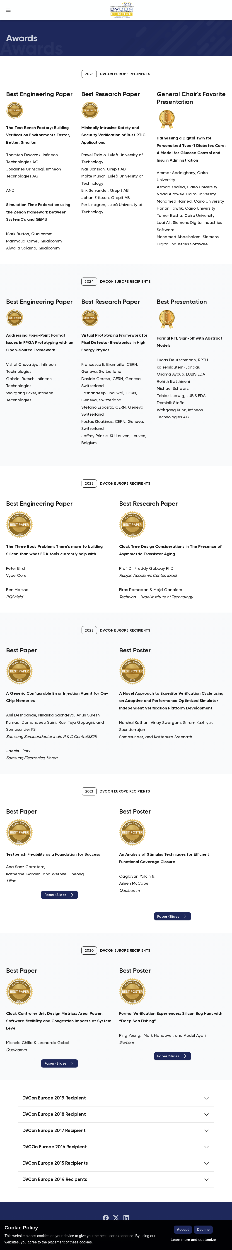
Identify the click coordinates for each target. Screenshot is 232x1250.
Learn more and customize (193, 1240)
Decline (203, 1229)
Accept (183, 1229)
